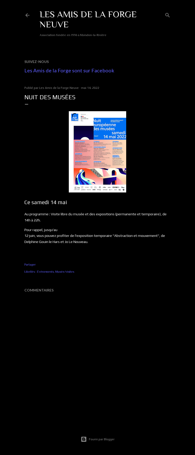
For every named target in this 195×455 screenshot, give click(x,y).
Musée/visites (64, 271)
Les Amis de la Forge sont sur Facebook (69, 70)
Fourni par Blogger (98, 439)
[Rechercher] (168, 14)
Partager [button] (30, 264)
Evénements (45, 271)
